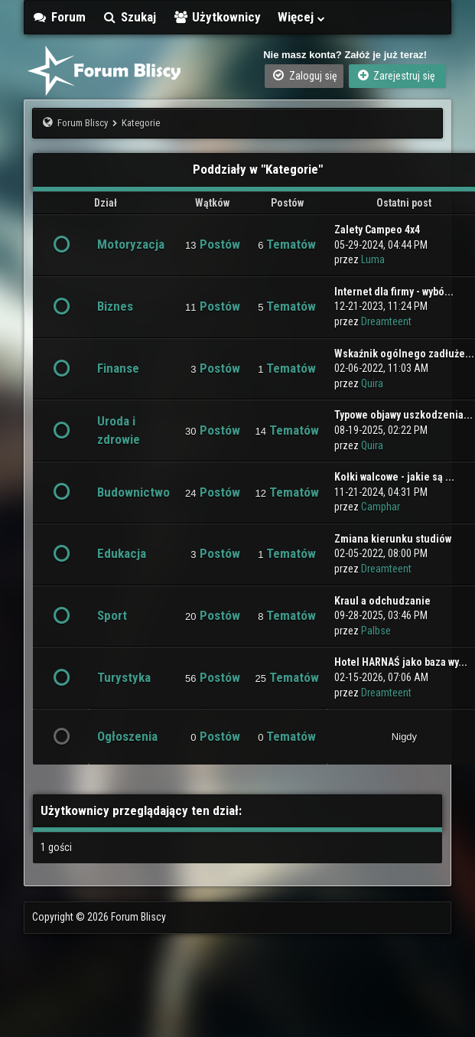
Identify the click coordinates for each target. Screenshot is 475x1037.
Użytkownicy (217, 16)
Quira (372, 383)
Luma (373, 259)
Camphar (380, 507)
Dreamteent (386, 321)
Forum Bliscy (82, 123)
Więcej (302, 16)
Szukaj (129, 16)
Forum (59, 16)
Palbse (376, 630)
